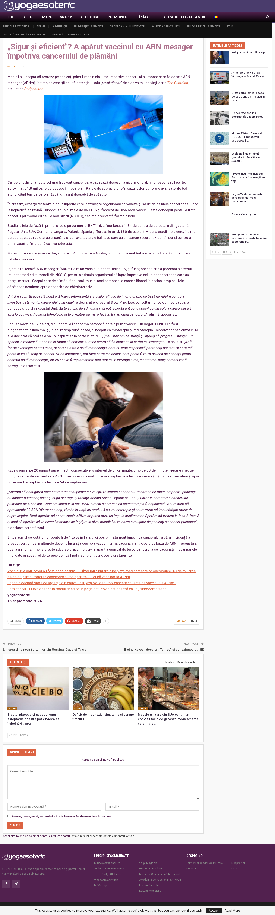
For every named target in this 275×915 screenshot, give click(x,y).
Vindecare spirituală (106, 879)
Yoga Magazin (148, 863)
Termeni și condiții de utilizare (204, 863)
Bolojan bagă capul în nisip (248, 52)
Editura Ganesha (149, 885)
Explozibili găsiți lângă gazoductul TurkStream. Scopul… (246, 157)
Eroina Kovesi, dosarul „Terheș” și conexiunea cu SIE (164, 650)
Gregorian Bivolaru (150, 868)
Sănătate (144, 17)
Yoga (28, 17)
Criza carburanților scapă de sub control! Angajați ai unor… (248, 96)
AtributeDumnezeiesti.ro (109, 868)
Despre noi (238, 863)
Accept (213, 910)
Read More (232, 910)
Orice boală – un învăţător (127, 26)
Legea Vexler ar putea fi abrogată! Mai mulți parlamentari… (246, 197)
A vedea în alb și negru (245, 214)
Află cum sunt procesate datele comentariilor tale (103, 836)
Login (234, 868)
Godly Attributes (111, 874)
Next (24, 735)
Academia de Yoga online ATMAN (160, 879)
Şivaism (66, 17)
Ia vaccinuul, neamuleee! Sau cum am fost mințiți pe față (248, 177)
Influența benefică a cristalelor (24, 34)
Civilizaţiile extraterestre (183, 17)
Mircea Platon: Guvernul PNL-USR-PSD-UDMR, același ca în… (246, 137)
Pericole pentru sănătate (203, 26)
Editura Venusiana (150, 890)
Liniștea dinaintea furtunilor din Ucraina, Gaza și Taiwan (45, 650)
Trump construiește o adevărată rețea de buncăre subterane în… (249, 238)
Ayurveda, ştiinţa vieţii (165, 26)
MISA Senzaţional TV (107, 863)
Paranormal (118, 17)
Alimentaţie (59, 26)
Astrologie (89, 17)
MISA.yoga (101, 885)
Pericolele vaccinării (16, 26)
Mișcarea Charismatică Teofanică (159, 874)
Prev (13, 735)
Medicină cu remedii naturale (70, 34)
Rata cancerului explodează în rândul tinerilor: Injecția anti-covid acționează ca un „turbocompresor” (87, 589)
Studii (230, 26)
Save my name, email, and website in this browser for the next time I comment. (61, 816)
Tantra (46, 17)
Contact (191, 868)
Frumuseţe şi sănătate (88, 26)
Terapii (41, 26)
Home (11, 17)
